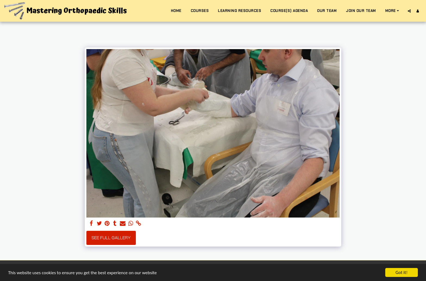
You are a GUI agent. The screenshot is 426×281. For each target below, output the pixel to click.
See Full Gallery (111, 237)
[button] (409, 11)
